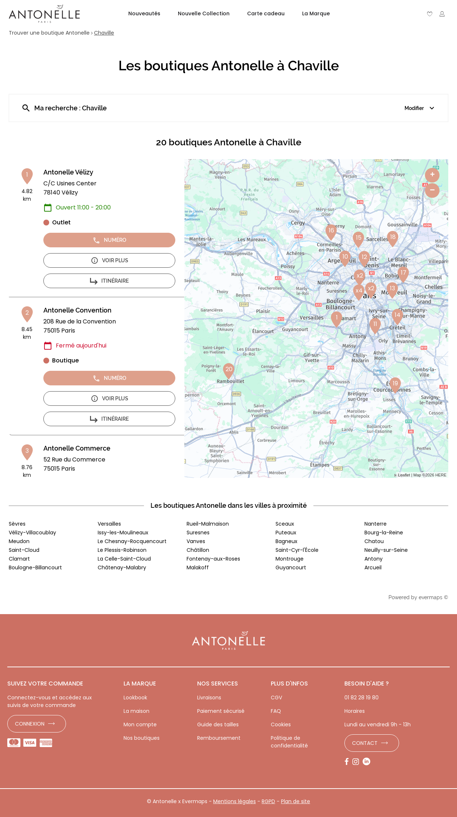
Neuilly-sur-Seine (386, 550)
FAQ (276, 711)
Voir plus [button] (109, 260)
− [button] (432, 190)
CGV (276, 697)
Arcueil (373, 567)
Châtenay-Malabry (122, 567)
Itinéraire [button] (109, 281)
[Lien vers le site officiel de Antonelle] (44, 14)
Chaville (104, 32)
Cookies (281, 724)
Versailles (109, 523)
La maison (136, 711)
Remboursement (219, 738)
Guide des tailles (218, 724)
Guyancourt (291, 567)
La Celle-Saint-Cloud (124, 558)
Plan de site (295, 801)
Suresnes (198, 532)
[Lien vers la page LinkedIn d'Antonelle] (368, 762)
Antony (373, 558)
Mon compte (140, 724)
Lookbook (135, 697)
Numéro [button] (109, 240)
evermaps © (433, 597)
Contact (365, 743)
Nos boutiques (142, 738)
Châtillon (198, 550)
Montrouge (290, 558)
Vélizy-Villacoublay (32, 532)
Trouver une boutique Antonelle (49, 32)
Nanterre (375, 523)
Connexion (29, 723)
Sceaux (285, 523)
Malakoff (198, 567)
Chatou (374, 541)
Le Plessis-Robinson (122, 550)
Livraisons (209, 697)
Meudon (19, 541)
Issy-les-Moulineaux (123, 532)
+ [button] (432, 175)
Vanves (196, 541)
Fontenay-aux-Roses (213, 558)
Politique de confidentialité (289, 741)
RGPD (268, 801)
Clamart (19, 558)
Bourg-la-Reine (383, 532)
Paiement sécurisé (221, 711)
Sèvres (17, 523)
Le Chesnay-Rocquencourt (132, 541)
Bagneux (286, 541)
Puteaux (286, 532)
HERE (440, 475)
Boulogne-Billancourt (35, 567)
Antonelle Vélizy (68, 172)
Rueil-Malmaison (208, 523)
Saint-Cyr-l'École (297, 550)
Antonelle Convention (77, 310)
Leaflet (404, 475)
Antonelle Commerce (76, 448)
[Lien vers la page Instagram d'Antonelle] (357, 762)
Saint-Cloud (24, 550)
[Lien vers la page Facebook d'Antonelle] (348, 762)
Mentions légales (234, 801)
